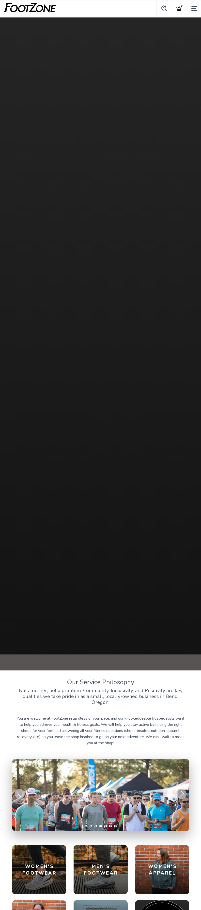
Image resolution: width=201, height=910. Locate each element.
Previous (20, 794)
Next (181, 794)
